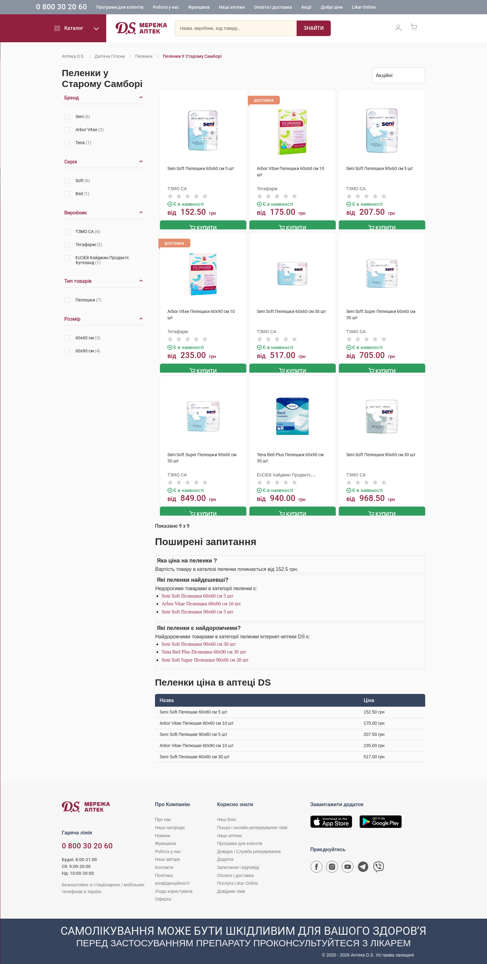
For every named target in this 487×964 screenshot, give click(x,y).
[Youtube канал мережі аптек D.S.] (347, 866)
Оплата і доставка (295, 7)
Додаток (225, 856)
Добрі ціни (354, 7)
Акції (328, 7)
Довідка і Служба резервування (249, 848)
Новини (162, 832)
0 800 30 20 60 (83, 7)
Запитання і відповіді (238, 864)
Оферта (163, 896)
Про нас (163, 817)
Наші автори (167, 856)
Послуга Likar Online (237, 880)
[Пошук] (314, 29)
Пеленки (143, 56)
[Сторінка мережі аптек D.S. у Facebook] (316, 866)
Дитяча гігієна (110, 56)
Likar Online (386, 7)
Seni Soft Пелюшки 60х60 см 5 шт (197, 593)
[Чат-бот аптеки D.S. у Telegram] (363, 866)
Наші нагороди (169, 824)
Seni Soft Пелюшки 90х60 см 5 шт (197, 609)
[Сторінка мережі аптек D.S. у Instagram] (332, 866)
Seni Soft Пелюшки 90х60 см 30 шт (199, 641)
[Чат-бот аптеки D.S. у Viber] (378, 866)
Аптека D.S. (73, 56)
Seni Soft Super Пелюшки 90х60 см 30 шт (205, 657)
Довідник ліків (231, 888)
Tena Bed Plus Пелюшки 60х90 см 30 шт (204, 649)
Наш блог (226, 817)
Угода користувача (173, 888)
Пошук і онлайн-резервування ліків (252, 824)
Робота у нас (188, 7)
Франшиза (221, 7)
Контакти (164, 864)
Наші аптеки (254, 7)
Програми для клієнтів (142, 7)
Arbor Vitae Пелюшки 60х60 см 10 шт (201, 601)
